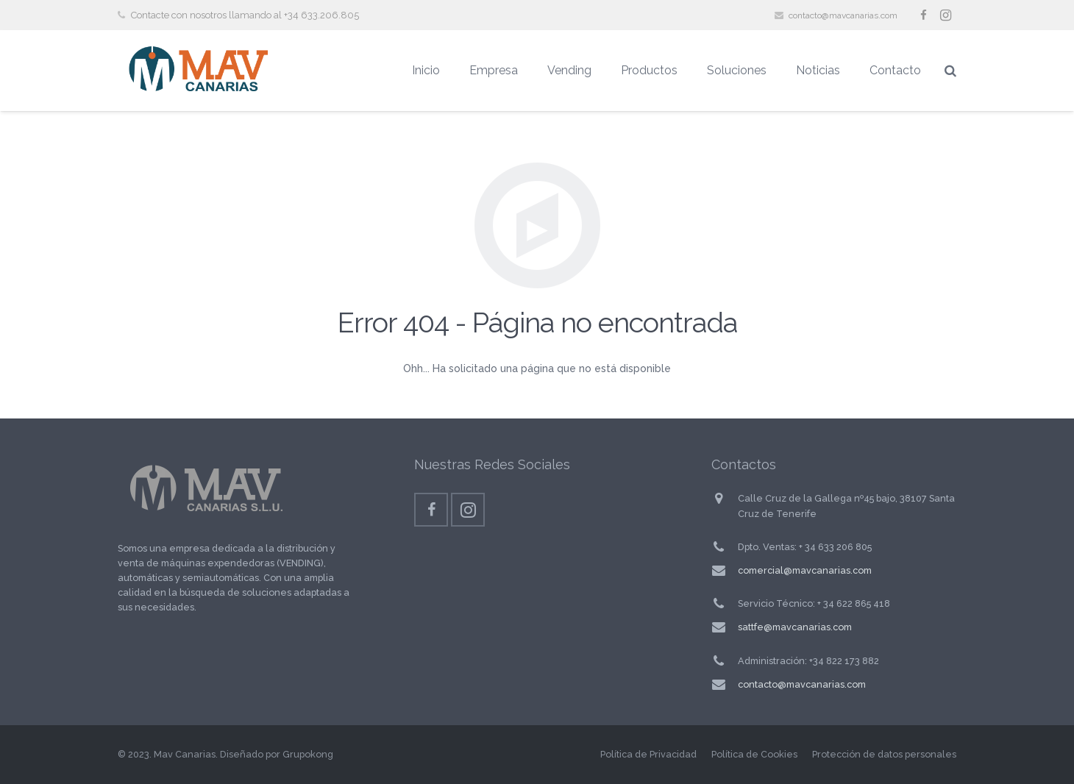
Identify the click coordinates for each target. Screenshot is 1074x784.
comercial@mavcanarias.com (805, 570)
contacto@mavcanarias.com (843, 15)
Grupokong (307, 754)
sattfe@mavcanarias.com (795, 626)
